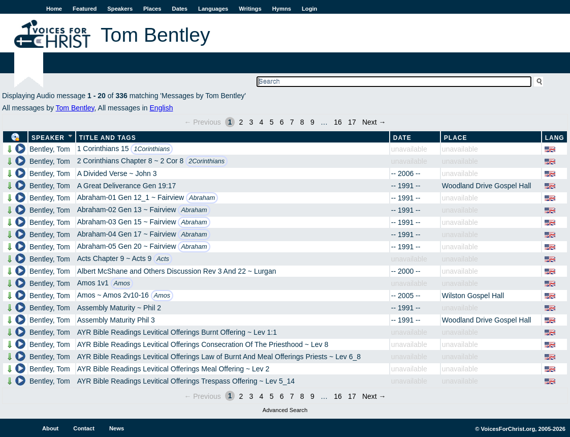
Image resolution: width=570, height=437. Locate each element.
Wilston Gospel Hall (473, 296)
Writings (250, 9)
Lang (554, 137)
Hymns (281, 9)
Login (309, 9)
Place (455, 137)
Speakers (120, 9)
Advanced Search (285, 410)
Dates (179, 9)
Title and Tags (107, 137)
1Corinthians (152, 149)
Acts (162, 259)
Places (152, 9)
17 (352, 122)
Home (54, 9)
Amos (122, 283)
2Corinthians (206, 161)
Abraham (202, 197)
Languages (213, 9)
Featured (85, 9)
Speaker (48, 137)
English (161, 108)
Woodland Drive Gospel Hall (486, 186)
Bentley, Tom (49, 149)
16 (338, 122)
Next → (374, 122)
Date (402, 137)
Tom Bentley (75, 108)
